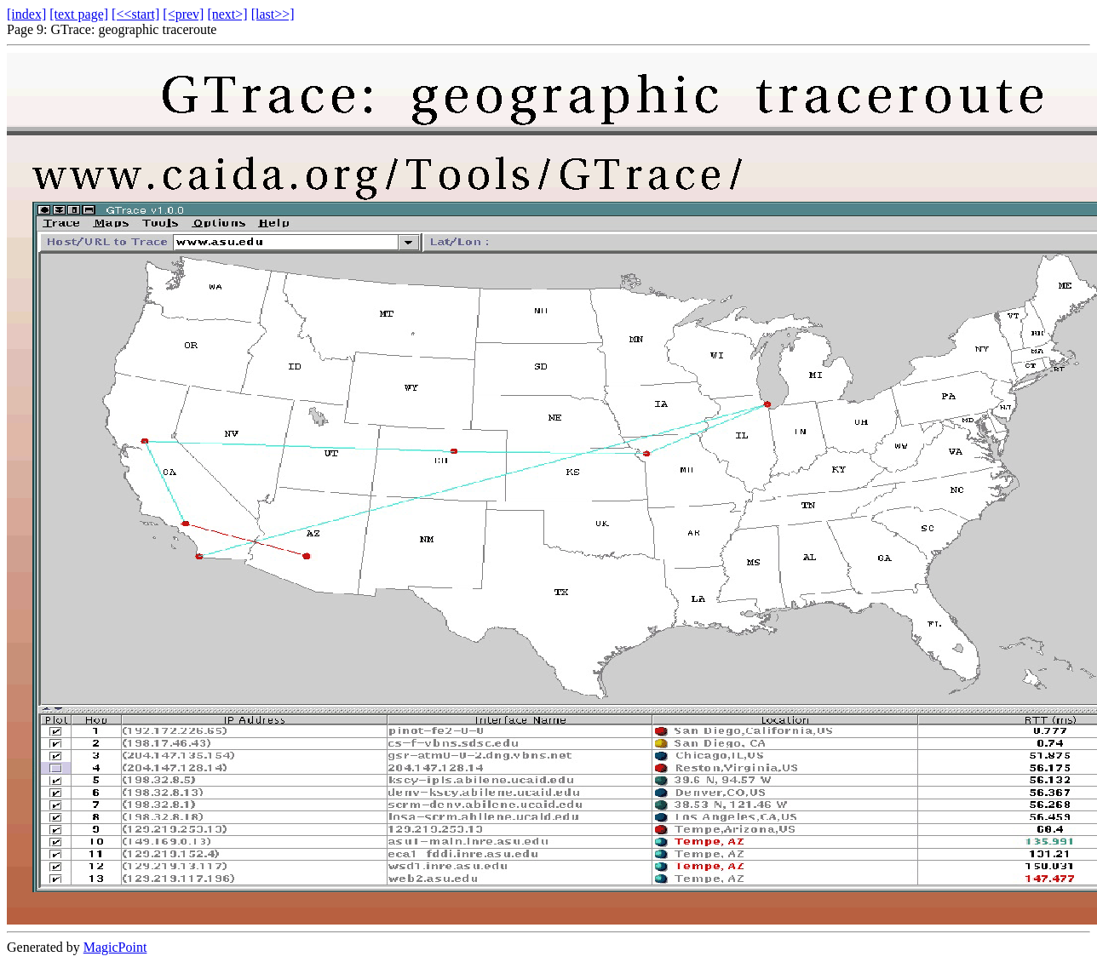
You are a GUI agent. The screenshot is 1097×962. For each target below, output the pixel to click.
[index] (26, 14)
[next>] (227, 14)
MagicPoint (115, 947)
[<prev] (183, 14)
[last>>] (273, 14)
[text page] (78, 14)
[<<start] (135, 14)
